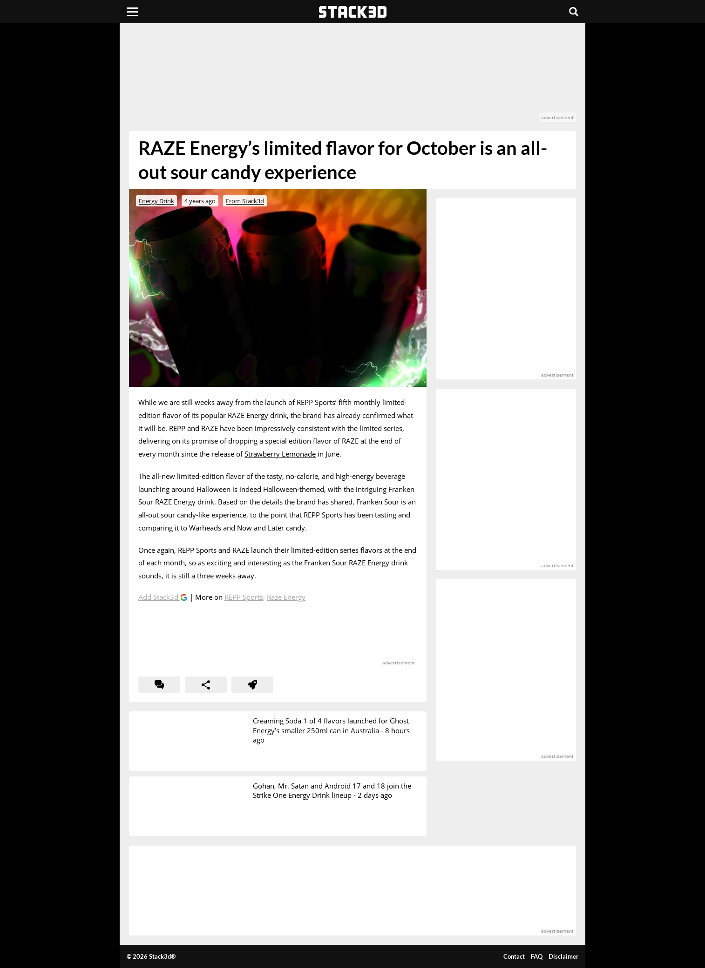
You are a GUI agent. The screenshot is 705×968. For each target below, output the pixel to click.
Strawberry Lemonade (280, 453)
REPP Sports (243, 597)
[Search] (573, 11)
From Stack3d (245, 201)
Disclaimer (563, 956)
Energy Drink (156, 201)
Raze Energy (286, 597)
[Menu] (132, 11)
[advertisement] (61, 207)
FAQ (536, 956)
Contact (514, 956)
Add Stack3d (159, 597)
